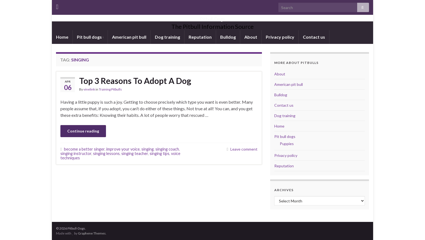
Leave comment (244, 149)
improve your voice (123, 149)
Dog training (167, 36)
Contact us (314, 36)
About (250, 36)
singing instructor (75, 153)
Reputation (200, 36)
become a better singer (84, 149)
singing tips (159, 153)
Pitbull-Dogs (212, 17)
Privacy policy (280, 36)
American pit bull (129, 36)
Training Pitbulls (110, 89)
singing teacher (134, 153)
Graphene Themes (92, 233)
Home (62, 36)
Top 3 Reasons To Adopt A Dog (135, 81)
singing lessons (106, 153)
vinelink (89, 89)
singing (147, 149)
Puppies (287, 143)
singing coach (167, 149)
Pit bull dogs (90, 36)
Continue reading (83, 131)
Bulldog (228, 36)
